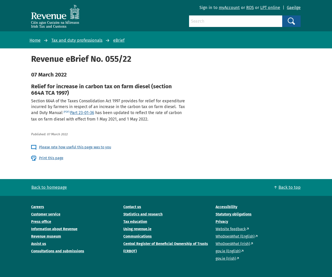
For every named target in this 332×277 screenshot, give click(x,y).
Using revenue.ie (137, 229)
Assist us (38, 244)
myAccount (229, 7)
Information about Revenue (54, 229)
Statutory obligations (234, 214)
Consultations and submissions (57, 251)
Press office (41, 221)
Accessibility (226, 207)
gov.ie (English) (228, 251)
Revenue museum (46, 236)
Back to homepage (49, 187)
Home (35, 40)
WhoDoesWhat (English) (235, 236)
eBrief (119, 40)
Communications (137, 236)
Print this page (51, 158)
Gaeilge (294, 7)
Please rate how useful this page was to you (75, 147)
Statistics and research (143, 214)
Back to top (290, 187)
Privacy (222, 221)
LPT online (270, 7)
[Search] (235, 21)
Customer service (45, 214)
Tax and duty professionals (76, 40)
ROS (250, 7)
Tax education (135, 221)
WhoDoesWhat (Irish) (233, 244)
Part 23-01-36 (82, 112)
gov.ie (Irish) (226, 258)
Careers (37, 207)
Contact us (132, 207)
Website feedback (231, 229)
